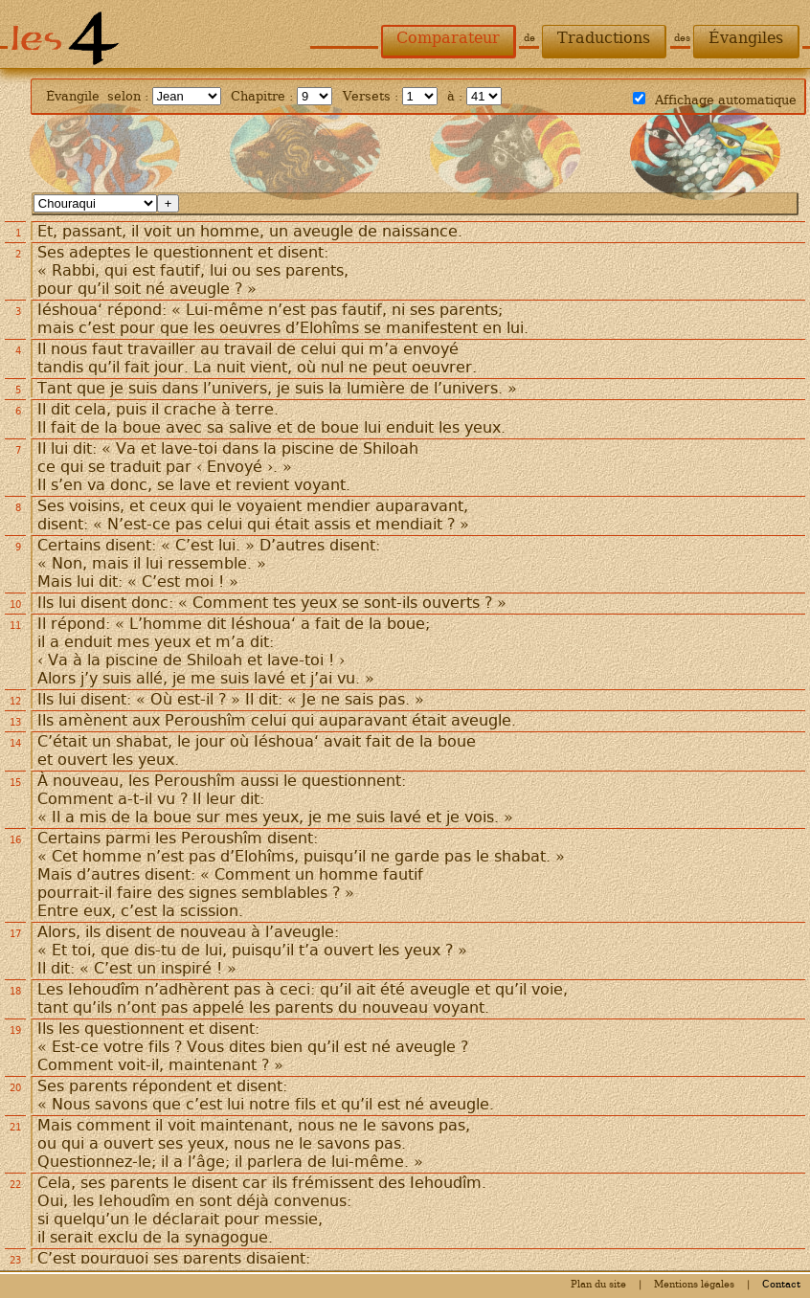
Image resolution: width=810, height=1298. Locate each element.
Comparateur (448, 38)
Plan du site (598, 1284)
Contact (781, 1284)
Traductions (603, 38)
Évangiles (746, 38)
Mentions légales (694, 1284)
